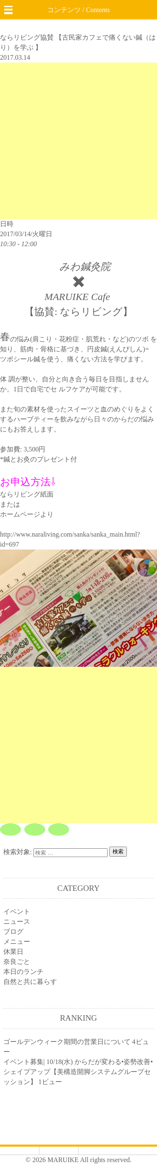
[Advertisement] (78, 141)
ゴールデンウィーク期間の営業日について (67, 1041)
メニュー (16, 941)
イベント (16, 911)
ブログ (13, 931)
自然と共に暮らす (30, 981)
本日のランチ (23, 971)
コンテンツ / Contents (78, 9)
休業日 (13, 951)
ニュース (16, 921)
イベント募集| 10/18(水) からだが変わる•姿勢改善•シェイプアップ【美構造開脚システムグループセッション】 (78, 1071)
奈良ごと (16, 961)
